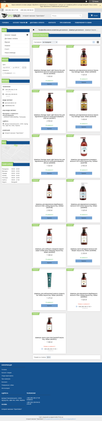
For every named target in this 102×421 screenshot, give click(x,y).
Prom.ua (60, 417)
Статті (7, 49)
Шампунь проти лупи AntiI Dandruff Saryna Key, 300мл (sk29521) (49, 338)
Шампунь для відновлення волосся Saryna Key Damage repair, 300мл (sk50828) (83, 71)
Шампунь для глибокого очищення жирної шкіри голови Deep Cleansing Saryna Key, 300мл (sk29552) (49, 250)
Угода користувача (7, 376)
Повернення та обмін (83, 22)
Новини (7, 45)
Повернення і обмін (8, 385)
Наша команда (10, 52)
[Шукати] (80, 16)
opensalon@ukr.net (10, 103)
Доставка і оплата (37, 22)
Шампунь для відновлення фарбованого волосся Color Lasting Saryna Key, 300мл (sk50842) (84, 295)
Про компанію (65, 22)
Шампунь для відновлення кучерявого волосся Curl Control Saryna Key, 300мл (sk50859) (84, 205)
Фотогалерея (6, 388)
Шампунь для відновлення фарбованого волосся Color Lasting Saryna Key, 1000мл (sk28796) (49, 205)
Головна (5, 22)
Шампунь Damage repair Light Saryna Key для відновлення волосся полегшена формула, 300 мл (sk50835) (49, 161)
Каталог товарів (19, 22)
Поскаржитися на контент (52, 419)
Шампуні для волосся (76, 30)
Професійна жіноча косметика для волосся (53, 30)
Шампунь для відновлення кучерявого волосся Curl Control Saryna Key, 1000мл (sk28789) (84, 161)
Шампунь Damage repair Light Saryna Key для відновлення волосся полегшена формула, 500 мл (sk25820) (49, 71)
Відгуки (7, 42)
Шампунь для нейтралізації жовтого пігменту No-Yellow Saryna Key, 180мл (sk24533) (49, 294)
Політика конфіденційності (68, 419)
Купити (49, 84)
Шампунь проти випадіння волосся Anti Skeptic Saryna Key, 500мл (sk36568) (84, 249)
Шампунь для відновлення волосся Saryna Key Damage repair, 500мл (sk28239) (83, 115)
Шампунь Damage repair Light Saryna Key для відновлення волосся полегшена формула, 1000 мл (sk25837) (49, 116)
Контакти (52, 22)
